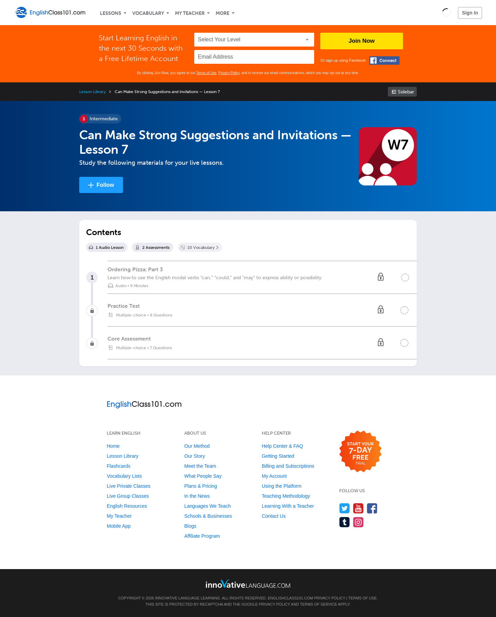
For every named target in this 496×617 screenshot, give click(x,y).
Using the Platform (281, 486)
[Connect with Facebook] (384, 60)
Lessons (110, 13)
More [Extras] (222, 13)
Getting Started (278, 456)
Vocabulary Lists (124, 476)
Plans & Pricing (200, 486)
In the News (197, 496)
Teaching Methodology (286, 496)
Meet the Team (200, 466)
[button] (446, 12)
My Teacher (190, 13)
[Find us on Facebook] (372, 508)
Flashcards (118, 466)
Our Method (197, 446)
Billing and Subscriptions (288, 466)
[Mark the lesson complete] (405, 277)
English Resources (127, 506)
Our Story (194, 456)
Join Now (362, 41)
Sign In (470, 13)
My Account (274, 476)
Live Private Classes (129, 486)
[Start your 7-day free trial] (360, 452)
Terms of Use (206, 73)
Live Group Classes (128, 496)
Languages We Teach (207, 506)
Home (113, 446)
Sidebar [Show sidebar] (406, 92)
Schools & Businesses (208, 516)
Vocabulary (148, 13)
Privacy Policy (229, 73)
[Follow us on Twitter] (344, 508)
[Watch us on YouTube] (358, 508)
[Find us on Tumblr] (344, 522)
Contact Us (274, 516)
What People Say (202, 476)
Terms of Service (318, 604)
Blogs (190, 526)
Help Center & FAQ (282, 446)
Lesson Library (92, 91)
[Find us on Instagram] (358, 522)
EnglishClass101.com (290, 598)
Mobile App (119, 526)
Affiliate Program (202, 536)
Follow (105, 185)
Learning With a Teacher (288, 506)
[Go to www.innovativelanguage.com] (248, 583)
